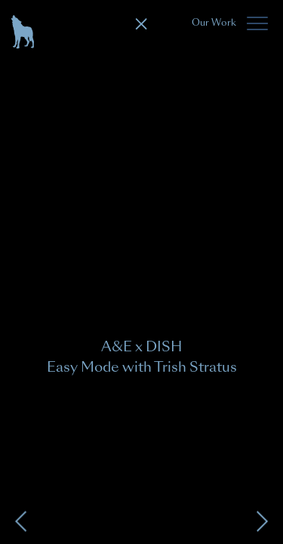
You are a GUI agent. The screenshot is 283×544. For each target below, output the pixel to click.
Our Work (214, 22)
